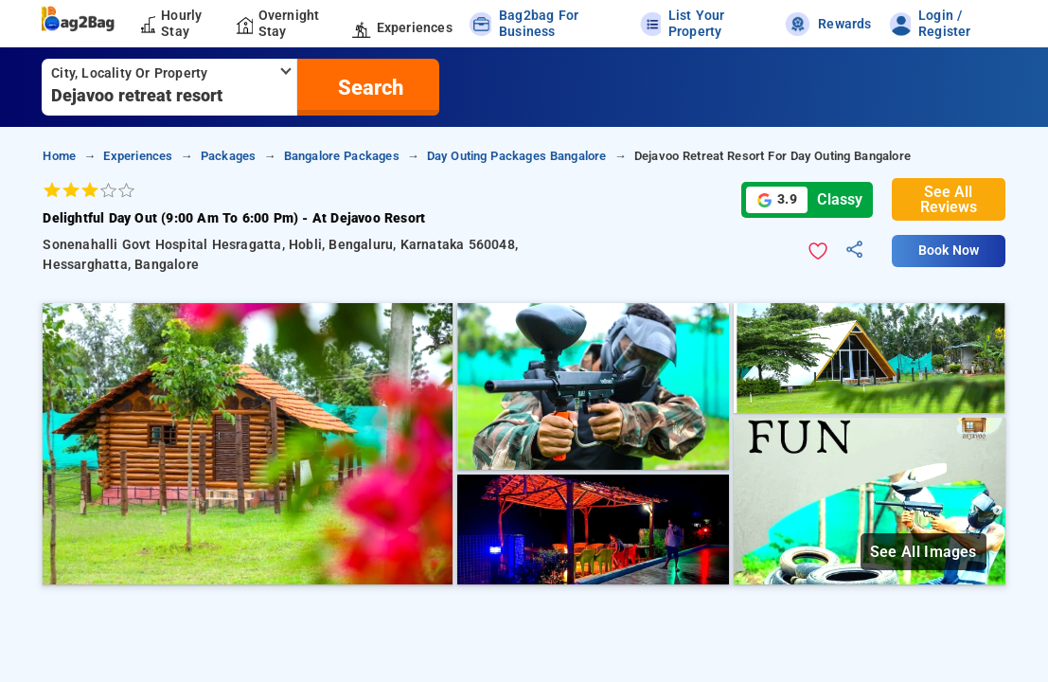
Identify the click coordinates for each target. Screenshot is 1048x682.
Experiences (137, 156)
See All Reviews (948, 199)
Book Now (948, 250)
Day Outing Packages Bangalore (517, 156)
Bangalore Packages (342, 156)
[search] (368, 87)
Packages (229, 156)
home (59, 156)
